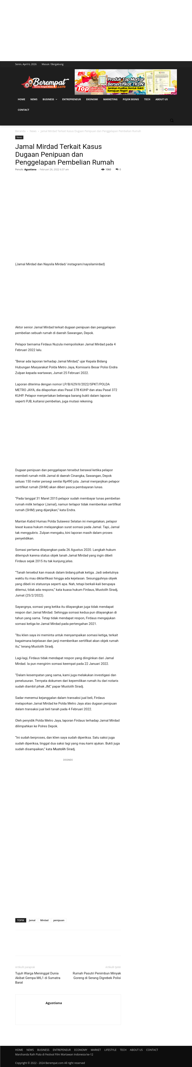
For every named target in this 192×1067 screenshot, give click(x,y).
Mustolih (59, 749)
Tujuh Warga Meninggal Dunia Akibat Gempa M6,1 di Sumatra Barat (38, 977)
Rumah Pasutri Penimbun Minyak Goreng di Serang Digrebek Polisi (97, 975)
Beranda (20, 131)
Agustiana (30, 169)
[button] (172, 120)
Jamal (32, 920)
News (33, 131)
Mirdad (44, 920)
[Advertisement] (96, 30)
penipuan (58, 920)
